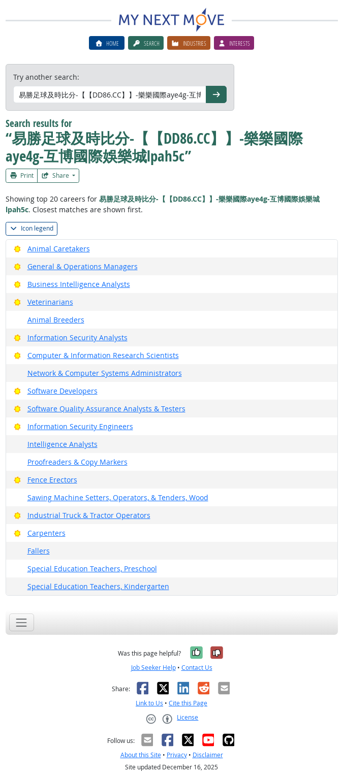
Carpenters (46, 533)
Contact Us (196, 667)
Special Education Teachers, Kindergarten (98, 586)
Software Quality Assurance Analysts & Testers (106, 408)
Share (56, 175)
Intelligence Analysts (62, 444)
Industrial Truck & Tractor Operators (88, 515)
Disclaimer (208, 755)
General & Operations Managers (82, 266)
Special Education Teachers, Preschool (92, 568)
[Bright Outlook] (17, 248)
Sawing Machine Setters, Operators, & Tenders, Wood (117, 497)
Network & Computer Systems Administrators (104, 373)
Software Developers (62, 391)
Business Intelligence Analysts (78, 284)
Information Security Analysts (77, 337)
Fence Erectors (52, 479)
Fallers (38, 551)
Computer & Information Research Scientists (103, 355)
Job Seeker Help (153, 667)
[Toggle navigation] (21, 622)
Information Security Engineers (80, 426)
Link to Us (149, 703)
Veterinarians (50, 302)
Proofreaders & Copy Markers (77, 462)
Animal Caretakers (58, 248)
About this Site (140, 755)
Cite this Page (188, 703)
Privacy (177, 755)
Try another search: (46, 77)
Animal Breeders (55, 320)
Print (22, 175)
